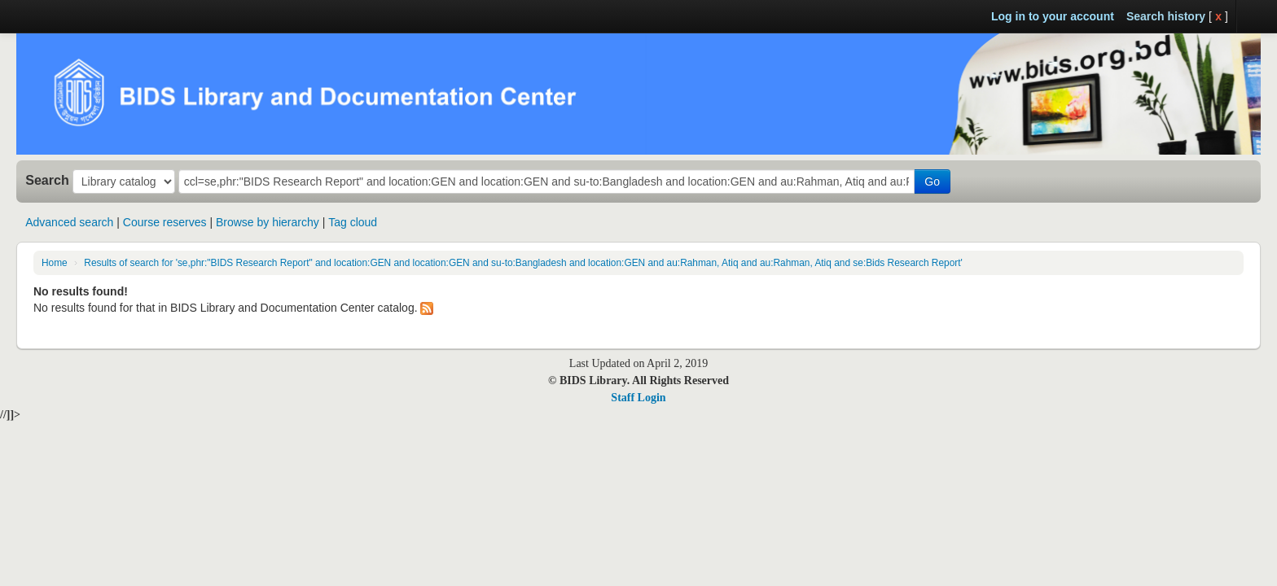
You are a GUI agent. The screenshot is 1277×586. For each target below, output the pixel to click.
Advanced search (69, 222)
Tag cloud (352, 222)
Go (932, 181)
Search (47, 180)
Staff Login (638, 397)
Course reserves (165, 222)
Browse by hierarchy (267, 222)
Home (55, 263)
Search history (1165, 16)
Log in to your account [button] (1052, 16)
